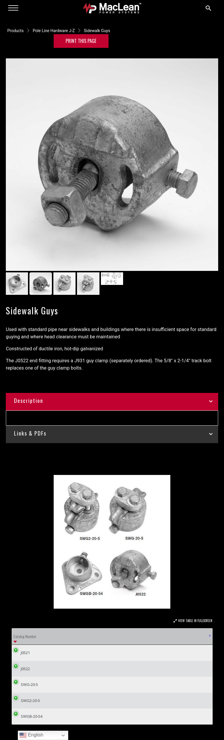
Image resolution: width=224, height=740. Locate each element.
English (31, 735)
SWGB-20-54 (27, 716)
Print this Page (81, 40)
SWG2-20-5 (26, 700)
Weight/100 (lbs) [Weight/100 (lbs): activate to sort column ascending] (191, 636)
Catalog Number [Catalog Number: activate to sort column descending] (25, 636)
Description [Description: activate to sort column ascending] (56, 636)
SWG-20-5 (25, 684)
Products (15, 30)
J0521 (20, 652)
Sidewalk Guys (97, 30)
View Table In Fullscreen (195, 620)
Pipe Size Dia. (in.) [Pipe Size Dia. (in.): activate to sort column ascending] (120, 636)
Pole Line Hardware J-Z (54, 30)
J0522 (20, 668)
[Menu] (13, 8)
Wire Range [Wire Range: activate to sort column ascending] (152, 636)
